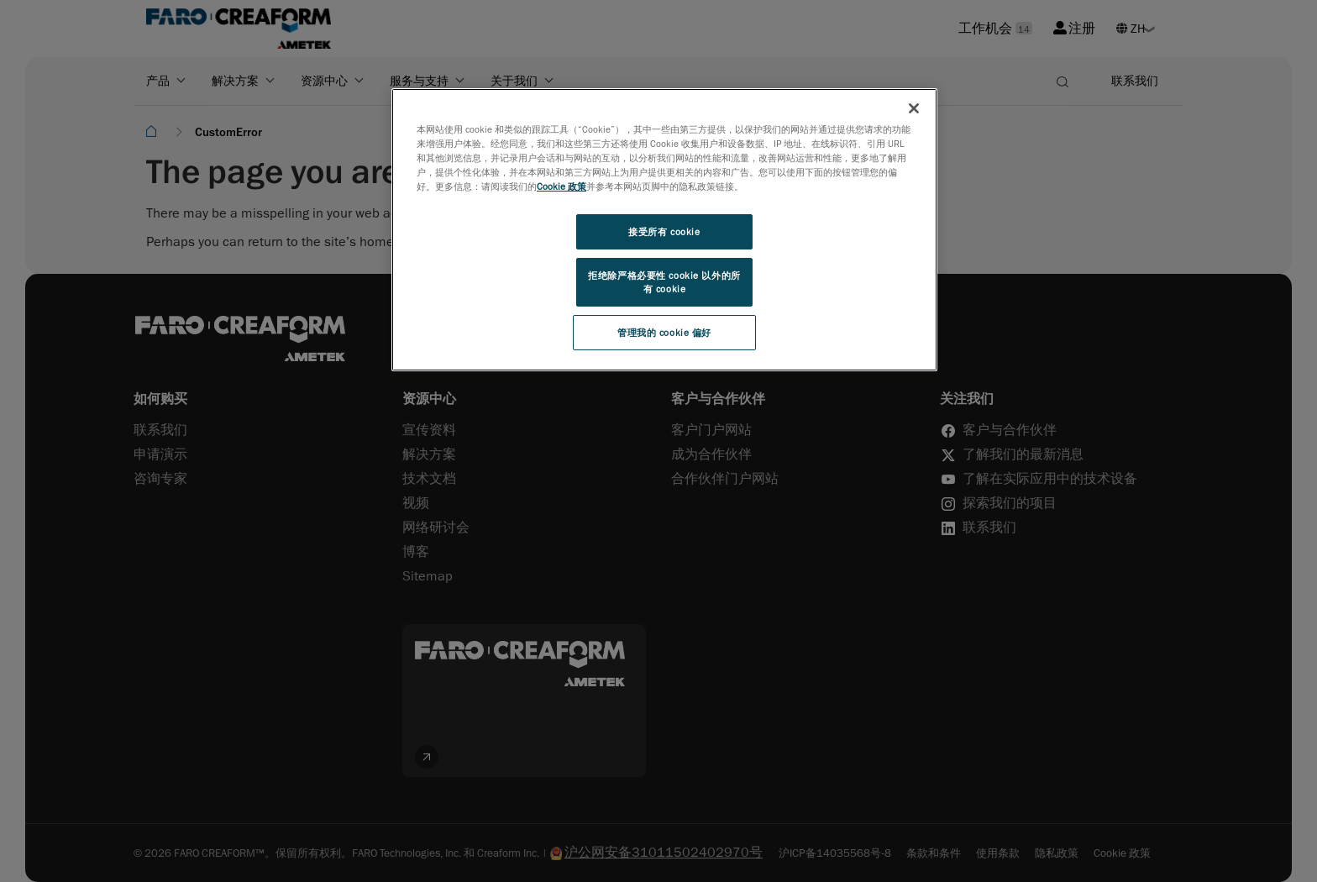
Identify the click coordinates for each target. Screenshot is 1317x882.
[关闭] (913, 108)
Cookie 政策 (561, 186)
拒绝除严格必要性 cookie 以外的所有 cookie (664, 282)
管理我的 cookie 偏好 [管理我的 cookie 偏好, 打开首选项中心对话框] (664, 332)
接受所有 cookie (664, 231)
